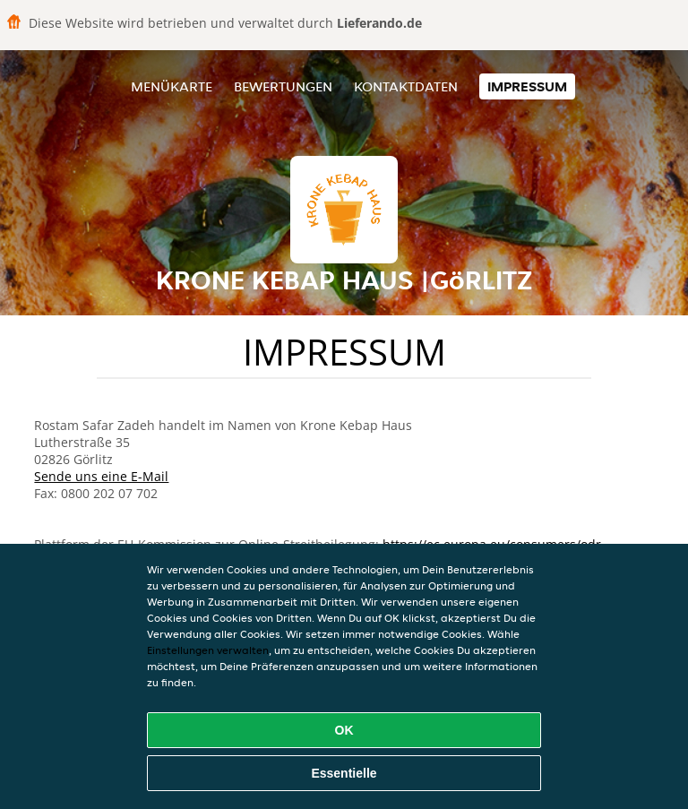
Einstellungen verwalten (208, 650)
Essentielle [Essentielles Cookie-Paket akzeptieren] (343, 773)
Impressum (527, 86)
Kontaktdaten (406, 86)
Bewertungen (283, 86)
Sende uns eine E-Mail (101, 476)
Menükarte (171, 86)
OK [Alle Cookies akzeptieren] (344, 730)
